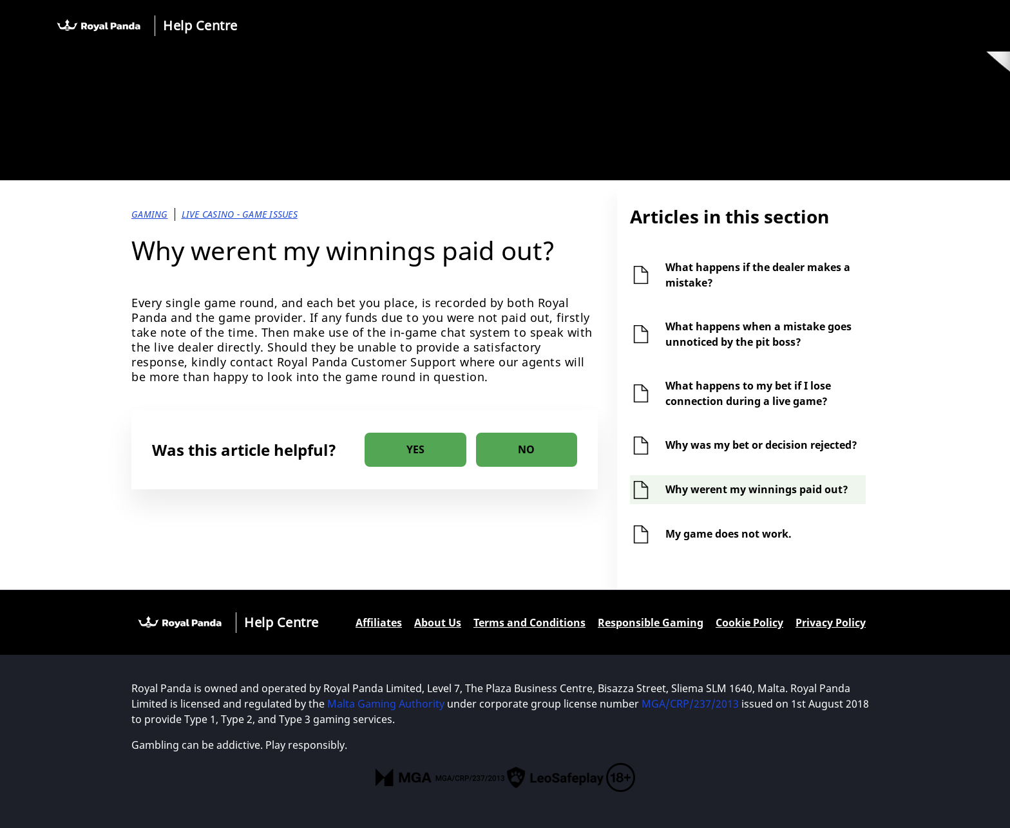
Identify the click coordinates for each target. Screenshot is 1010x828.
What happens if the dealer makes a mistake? (757, 275)
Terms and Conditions (529, 623)
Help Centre (200, 25)
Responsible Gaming (650, 623)
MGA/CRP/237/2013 (690, 704)
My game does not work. (728, 534)
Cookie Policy (749, 623)
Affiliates (379, 623)
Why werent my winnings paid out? (756, 489)
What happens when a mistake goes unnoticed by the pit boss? (758, 334)
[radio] (415, 450)
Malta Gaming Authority (385, 704)
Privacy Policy (831, 623)
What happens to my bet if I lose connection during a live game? (748, 393)
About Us (437, 623)
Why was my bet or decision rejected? (761, 445)
